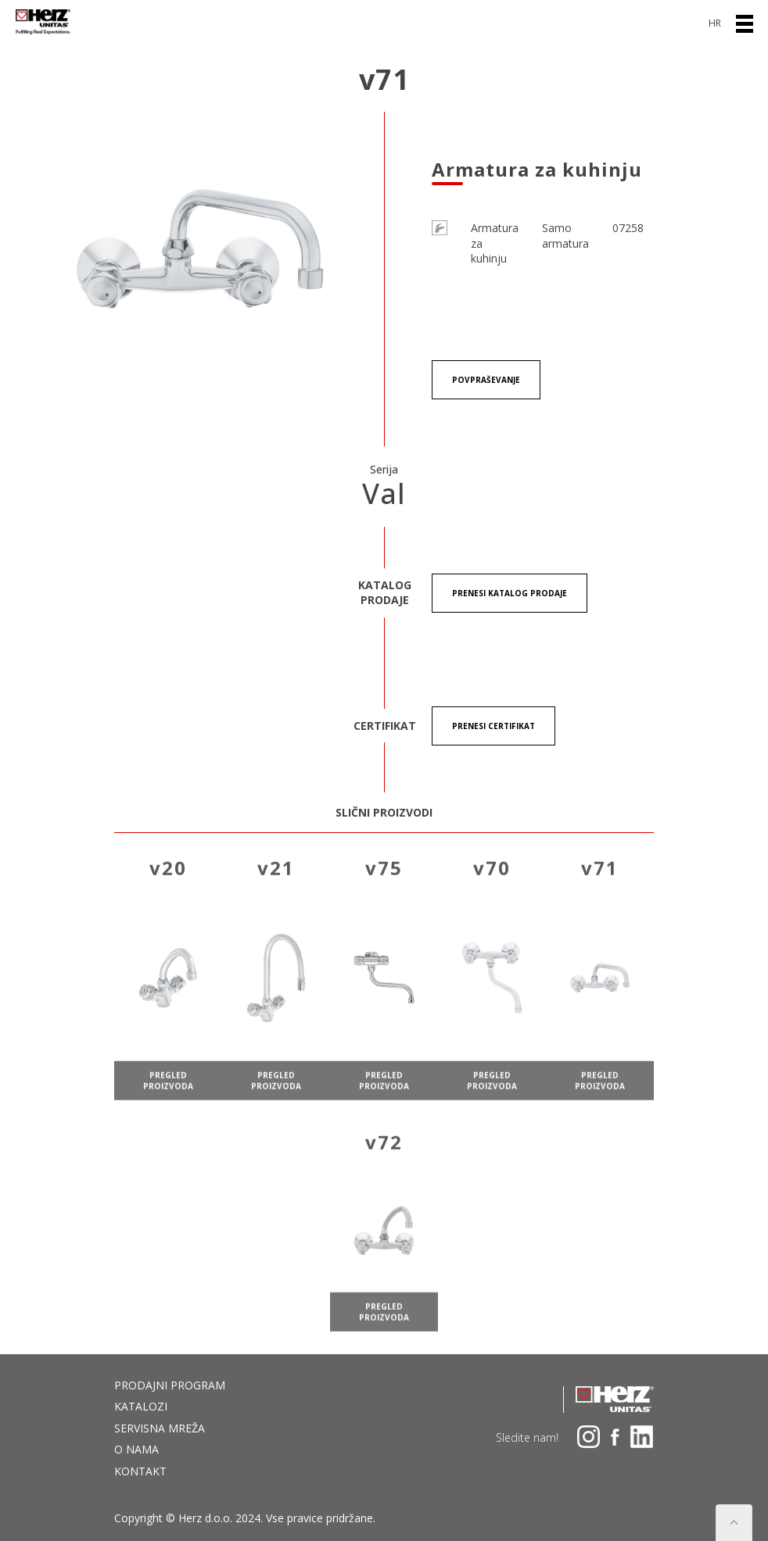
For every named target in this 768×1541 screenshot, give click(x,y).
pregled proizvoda (168, 1095)
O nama (136, 1449)
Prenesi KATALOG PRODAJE (509, 593)
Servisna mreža (159, 1428)
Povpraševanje (486, 379)
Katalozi (140, 1406)
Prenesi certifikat (493, 725)
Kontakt (140, 1471)
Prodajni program (169, 1385)
